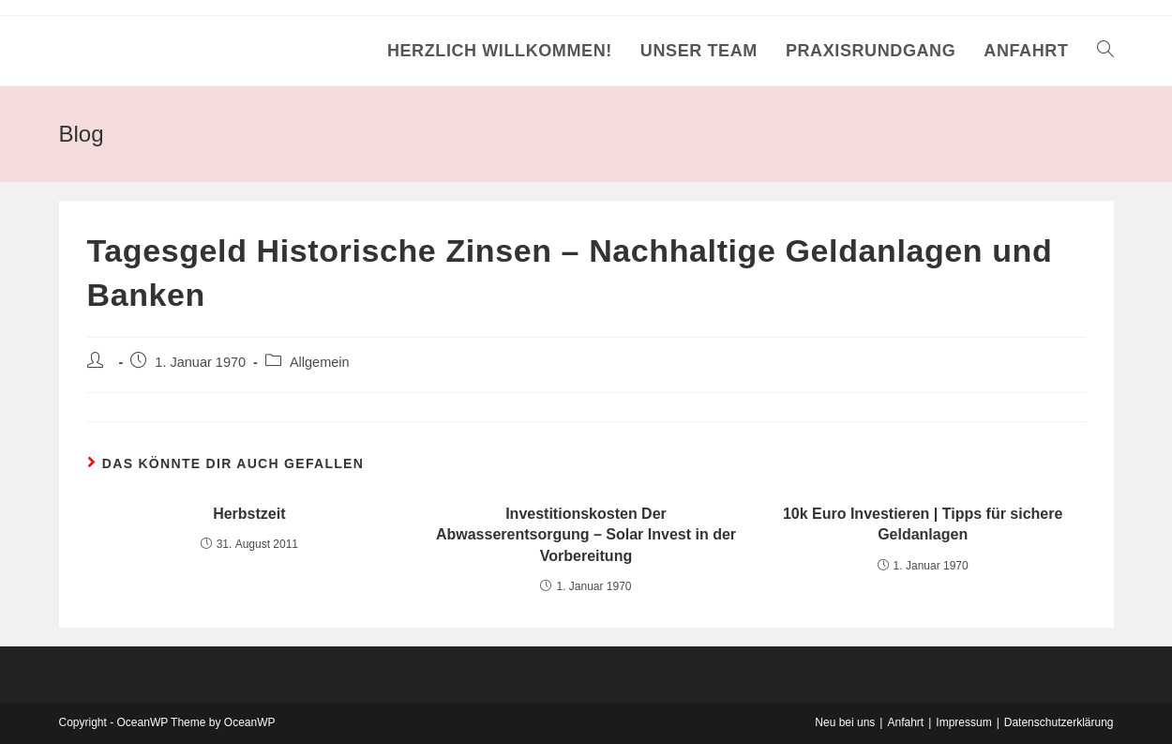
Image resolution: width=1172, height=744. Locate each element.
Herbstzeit (249, 514)
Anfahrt (905, 722)
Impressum (963, 722)
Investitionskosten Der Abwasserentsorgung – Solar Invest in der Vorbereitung (586, 535)
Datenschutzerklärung (1059, 722)
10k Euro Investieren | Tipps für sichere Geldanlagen (923, 524)
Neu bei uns (845, 722)
